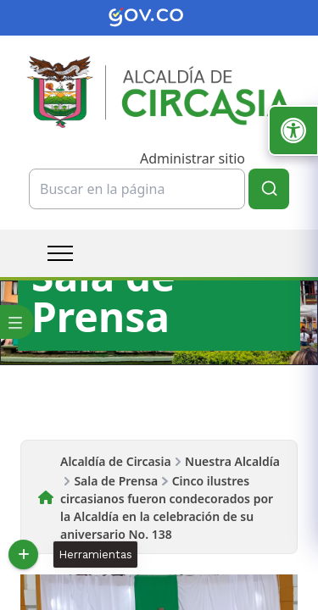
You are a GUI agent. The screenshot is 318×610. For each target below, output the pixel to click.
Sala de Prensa (116, 481)
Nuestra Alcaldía (232, 461)
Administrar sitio (192, 158)
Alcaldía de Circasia (115, 461)
